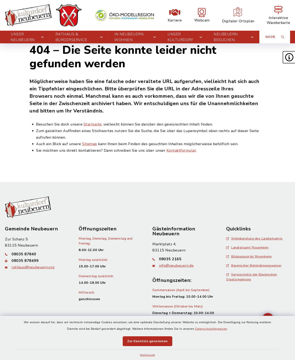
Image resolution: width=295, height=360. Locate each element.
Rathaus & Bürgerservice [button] (79, 37)
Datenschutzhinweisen (211, 329)
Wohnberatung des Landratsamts (254, 238)
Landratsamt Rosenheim (247, 247)
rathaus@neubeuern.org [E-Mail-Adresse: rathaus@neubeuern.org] (33, 267)
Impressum (147, 355)
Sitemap (89, 143)
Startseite (93, 124)
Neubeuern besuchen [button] (234, 37)
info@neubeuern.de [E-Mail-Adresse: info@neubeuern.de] (176, 265)
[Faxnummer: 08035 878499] (37, 260)
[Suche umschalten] (274, 37)
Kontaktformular (181, 150)
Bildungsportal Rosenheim (249, 256)
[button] (289, 57)
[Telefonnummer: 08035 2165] (184, 259)
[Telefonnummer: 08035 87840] (37, 254)
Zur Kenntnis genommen (147, 341)
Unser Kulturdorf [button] (185, 37)
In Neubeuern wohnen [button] (135, 37)
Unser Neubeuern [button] (27, 37)
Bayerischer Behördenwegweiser (253, 265)
